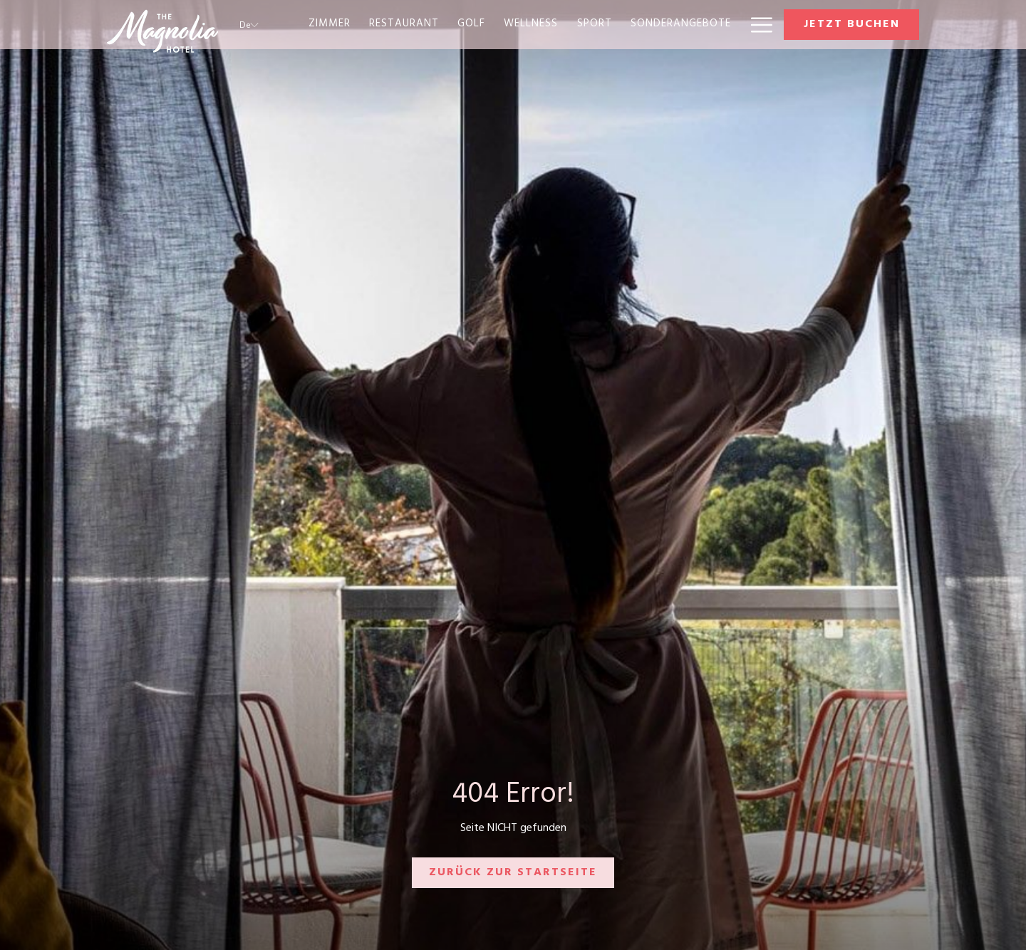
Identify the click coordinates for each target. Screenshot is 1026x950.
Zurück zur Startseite (513, 873)
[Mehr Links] (756, 24)
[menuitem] (329, 24)
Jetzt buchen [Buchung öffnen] (852, 25)
